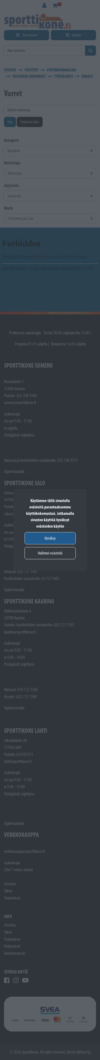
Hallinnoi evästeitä (50, 553)
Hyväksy (50, 538)
